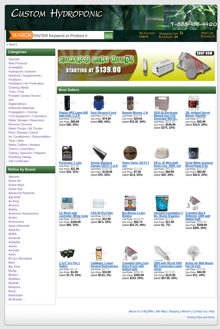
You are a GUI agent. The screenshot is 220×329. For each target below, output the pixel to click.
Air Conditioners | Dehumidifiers (29, 136)
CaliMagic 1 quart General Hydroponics (104, 265)
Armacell (14, 238)
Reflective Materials (21, 108)
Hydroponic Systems (22, 71)
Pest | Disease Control (23, 132)
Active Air (14, 180)
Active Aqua (16, 184)
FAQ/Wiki (148, 311)
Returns (186, 311)
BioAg (12, 270)
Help (212, 9)
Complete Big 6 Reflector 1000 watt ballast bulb (197, 216)
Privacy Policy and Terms (201, 317)
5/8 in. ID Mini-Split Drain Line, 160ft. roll (167, 164)
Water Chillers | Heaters (24, 144)
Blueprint (14, 287)
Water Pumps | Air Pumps (25, 128)
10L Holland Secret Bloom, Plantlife (197, 114)
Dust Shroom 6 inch (103, 112)
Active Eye (15, 189)
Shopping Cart (168, 33)
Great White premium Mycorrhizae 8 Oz (199, 164)
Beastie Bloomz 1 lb (135, 112)
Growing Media (18, 87)
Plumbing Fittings (19, 157)
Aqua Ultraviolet (19, 225)
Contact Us (200, 311)
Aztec (12, 254)
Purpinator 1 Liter (70, 162)
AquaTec (14, 229)
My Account (147, 33)
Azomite (13, 250)
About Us (134, 311)
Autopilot (14, 242)
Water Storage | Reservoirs (26, 120)
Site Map (161, 311)
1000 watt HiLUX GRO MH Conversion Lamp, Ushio (168, 266)
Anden (12, 217)
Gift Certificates (18, 161)
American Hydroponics (23, 213)
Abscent (13, 176)
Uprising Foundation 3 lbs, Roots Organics (168, 215)
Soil (10, 99)
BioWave (14, 278)
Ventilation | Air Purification (26, 83)
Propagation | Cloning (22, 112)
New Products (17, 63)
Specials (14, 59)
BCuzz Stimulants (20, 258)
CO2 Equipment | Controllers (27, 116)
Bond (12, 291)
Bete (11, 262)
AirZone (13, 205)
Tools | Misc (16, 140)
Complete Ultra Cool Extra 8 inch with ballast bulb (135, 266)
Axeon (12, 246)
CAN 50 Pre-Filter (102, 213)
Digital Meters (17, 103)
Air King (13, 201)
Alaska (12, 209)
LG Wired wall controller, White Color (73, 215)
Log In (143, 36)
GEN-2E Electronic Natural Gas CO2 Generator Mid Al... (166, 115)
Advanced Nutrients (21, 193)
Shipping (174, 311)
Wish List (207, 33)
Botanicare (15, 295)
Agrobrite (14, 197)
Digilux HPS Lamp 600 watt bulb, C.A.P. (73, 114)
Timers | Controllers (21, 148)
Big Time (14, 266)
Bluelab (13, 283)
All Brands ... (16, 299)
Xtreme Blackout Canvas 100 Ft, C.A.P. (104, 164)
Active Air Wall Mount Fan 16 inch (199, 265)
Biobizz (13, 274)
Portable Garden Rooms (24, 95)
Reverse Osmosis (20, 124)
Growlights (15, 67)
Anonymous (16, 221)
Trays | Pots (16, 91)
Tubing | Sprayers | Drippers (27, 153)
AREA (12, 234)
